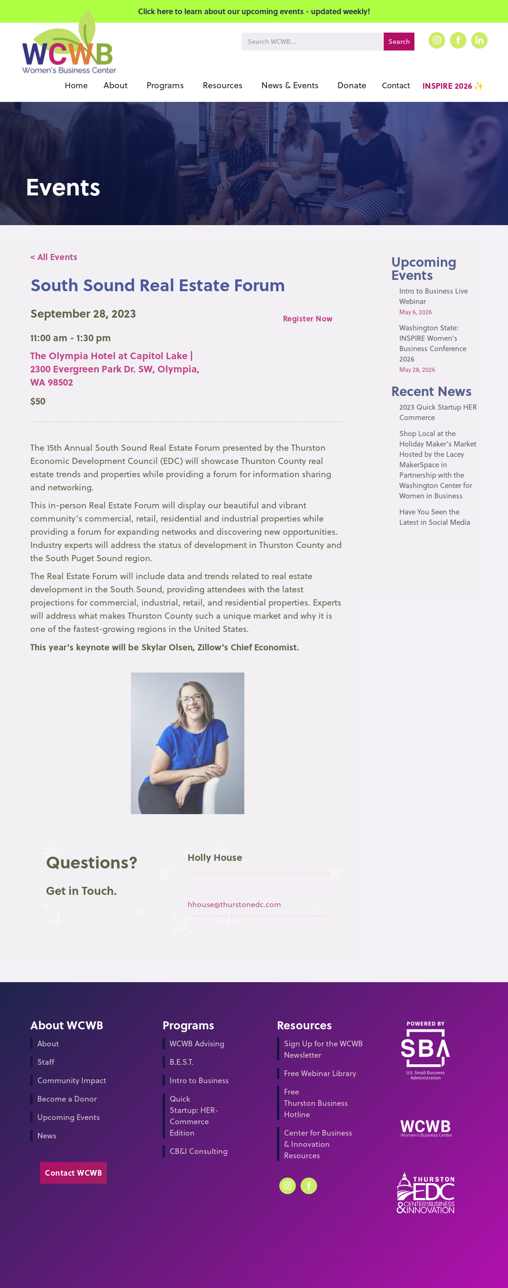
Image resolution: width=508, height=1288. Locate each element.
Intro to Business (199, 1080)
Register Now (308, 318)
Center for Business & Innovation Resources (318, 1144)
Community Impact (71, 1080)
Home (76, 85)
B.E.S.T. (182, 1062)
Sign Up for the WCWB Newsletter (323, 1049)
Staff (45, 1062)
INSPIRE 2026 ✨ (453, 85)
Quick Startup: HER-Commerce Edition (194, 1116)
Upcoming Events (68, 1117)
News (46, 1135)
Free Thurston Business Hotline (316, 1103)
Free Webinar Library (320, 1073)
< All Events (53, 257)
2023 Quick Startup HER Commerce (438, 412)
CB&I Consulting (199, 1151)
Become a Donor (67, 1099)
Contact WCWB (73, 1172)
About (48, 1043)
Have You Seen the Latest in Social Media (434, 517)
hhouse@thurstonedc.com (234, 904)
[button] (115, 85)
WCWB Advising (197, 1043)
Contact (396, 85)
